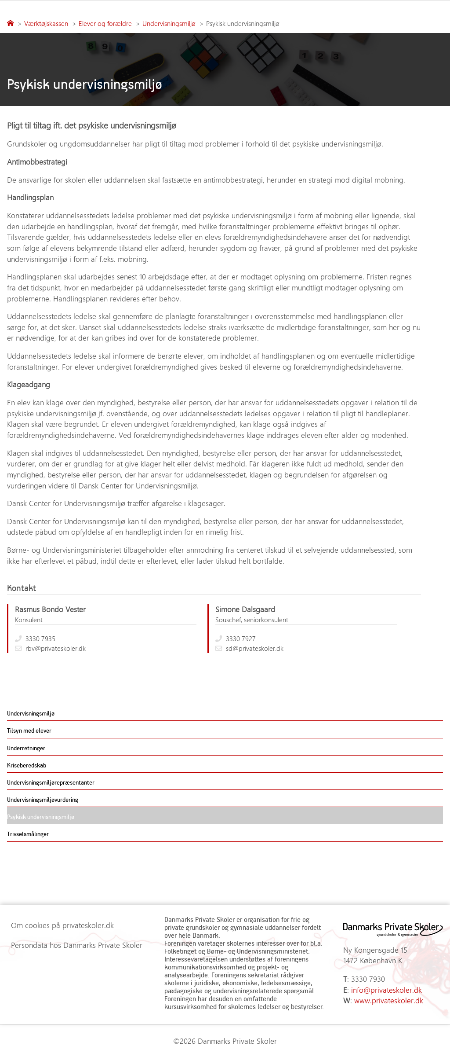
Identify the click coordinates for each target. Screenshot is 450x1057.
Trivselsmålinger (28, 833)
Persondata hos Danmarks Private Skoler (76, 945)
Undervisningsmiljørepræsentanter (50, 782)
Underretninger (26, 748)
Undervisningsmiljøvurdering (42, 799)
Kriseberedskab (26, 765)
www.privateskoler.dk (388, 1000)
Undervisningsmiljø (30, 713)
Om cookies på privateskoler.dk (62, 925)
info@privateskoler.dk (386, 990)
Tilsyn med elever (29, 730)
